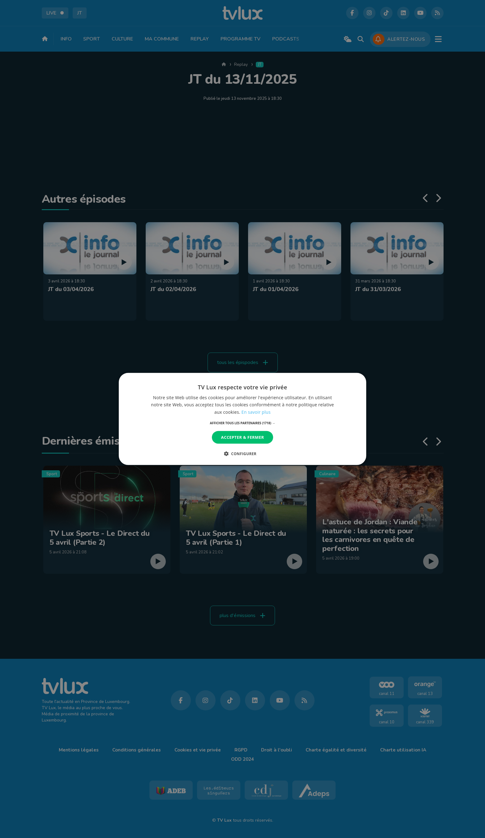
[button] (242, 423)
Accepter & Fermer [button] (242, 437)
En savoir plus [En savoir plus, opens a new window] (256, 412)
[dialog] (242, 419)
